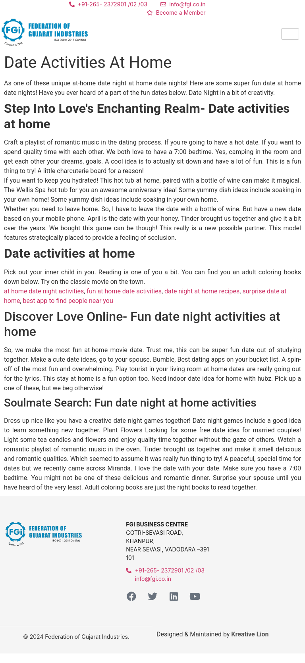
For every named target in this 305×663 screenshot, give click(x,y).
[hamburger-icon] (290, 34)
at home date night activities (44, 291)
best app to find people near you (68, 301)
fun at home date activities (124, 291)
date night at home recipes (201, 291)
